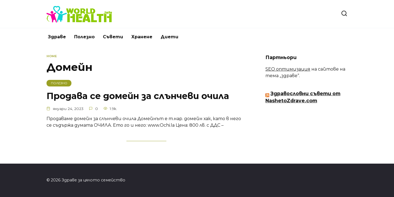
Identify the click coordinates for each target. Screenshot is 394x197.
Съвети (113, 36)
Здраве (57, 36)
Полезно (84, 36)
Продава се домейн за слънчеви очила (138, 96)
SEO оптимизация (287, 69)
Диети (169, 36)
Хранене (141, 36)
